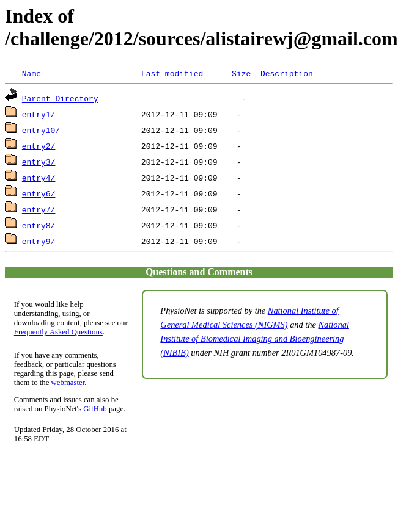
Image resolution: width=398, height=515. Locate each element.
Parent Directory (60, 98)
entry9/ (39, 241)
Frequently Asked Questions (58, 332)
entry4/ (39, 177)
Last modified (172, 73)
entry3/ (39, 161)
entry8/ (39, 225)
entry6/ (39, 193)
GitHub (94, 409)
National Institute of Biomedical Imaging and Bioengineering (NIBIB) (254, 339)
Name (31, 73)
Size (241, 73)
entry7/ (39, 209)
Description (286, 73)
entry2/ (39, 145)
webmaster (68, 382)
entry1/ (39, 114)
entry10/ (41, 129)
